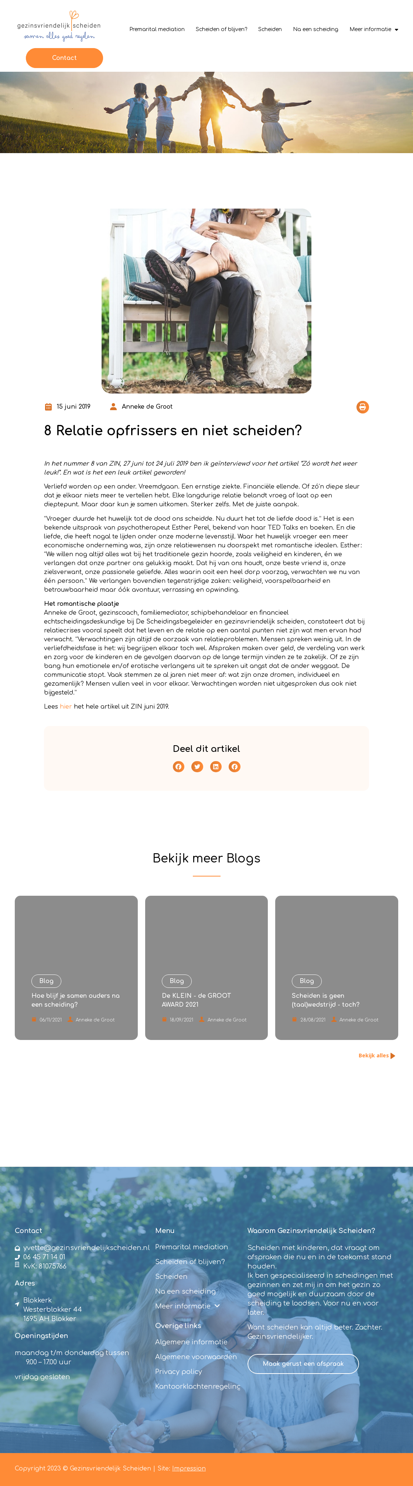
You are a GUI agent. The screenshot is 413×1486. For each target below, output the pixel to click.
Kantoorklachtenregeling (197, 1386)
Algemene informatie (191, 1342)
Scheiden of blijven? (221, 29)
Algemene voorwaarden (196, 1357)
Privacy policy (178, 1371)
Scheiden (270, 29)
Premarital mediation (157, 29)
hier (66, 706)
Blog (240, 858)
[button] (362, 407)
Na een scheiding (315, 29)
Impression (189, 1468)
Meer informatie (373, 29)
